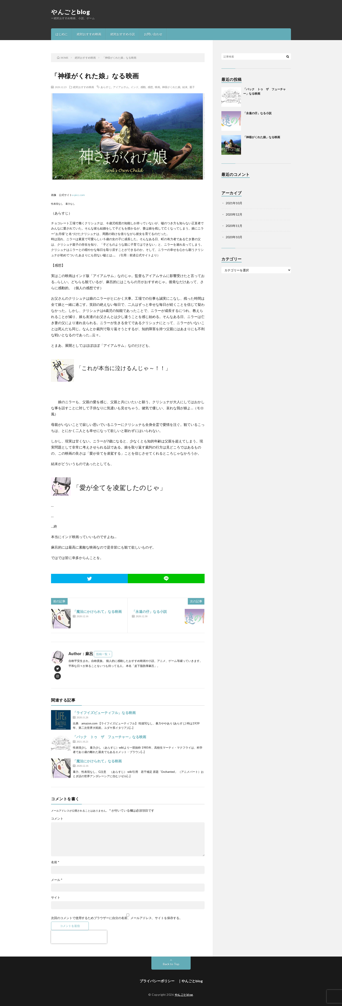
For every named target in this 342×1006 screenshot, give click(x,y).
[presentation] (79, 936)
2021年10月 (234, 203)
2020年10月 (234, 237)
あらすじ (106, 87)
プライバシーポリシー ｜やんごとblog (171, 981)
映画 (157, 87)
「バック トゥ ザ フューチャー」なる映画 (109, 737)
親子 (192, 87)
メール (56, 879)
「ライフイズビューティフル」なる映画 (104, 712)
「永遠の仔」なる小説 (149, 611)
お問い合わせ (153, 34)
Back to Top (171, 964)
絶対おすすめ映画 (89, 34)
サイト (55, 897)
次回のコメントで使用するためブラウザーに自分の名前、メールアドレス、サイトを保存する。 (116, 917)
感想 (150, 87)
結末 (185, 87)
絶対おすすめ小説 (122, 34)
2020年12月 (234, 214)
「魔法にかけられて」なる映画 (97, 611)
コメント (57, 818)
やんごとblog (70, 12)
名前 (55, 862)
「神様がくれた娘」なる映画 (261, 137)
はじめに (61, 34)
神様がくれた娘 (171, 87)
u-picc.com (78, 195)
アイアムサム (121, 87)
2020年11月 (234, 226)
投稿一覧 (102, 654)
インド (135, 87)
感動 (143, 87)
